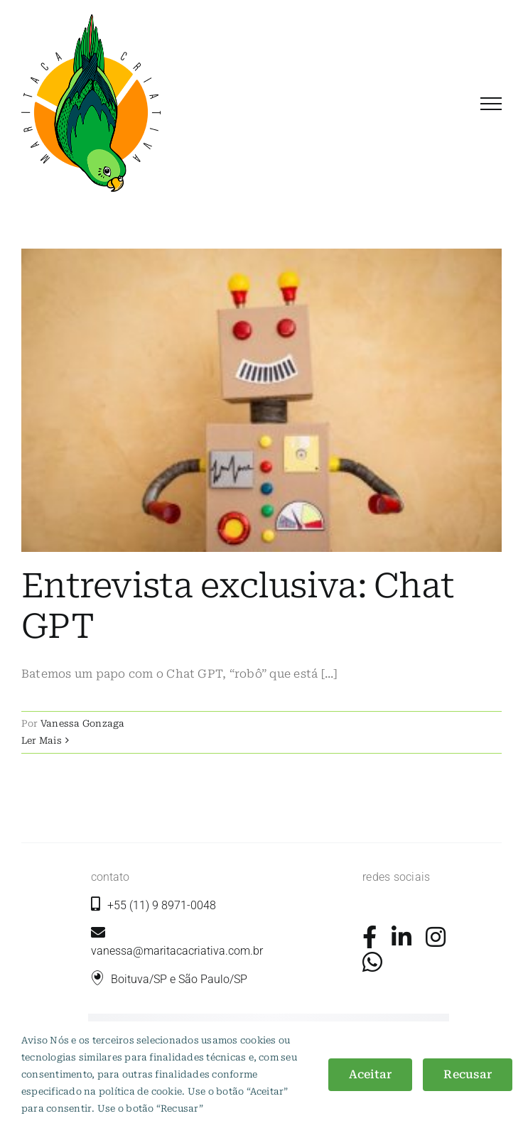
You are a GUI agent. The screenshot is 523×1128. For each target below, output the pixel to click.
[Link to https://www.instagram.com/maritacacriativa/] (436, 937)
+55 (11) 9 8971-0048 (161, 905)
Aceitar (370, 1074)
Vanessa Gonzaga (83, 723)
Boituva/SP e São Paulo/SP (179, 979)
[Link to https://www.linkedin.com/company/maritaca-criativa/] (401, 937)
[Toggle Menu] (491, 103)
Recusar (467, 1074)
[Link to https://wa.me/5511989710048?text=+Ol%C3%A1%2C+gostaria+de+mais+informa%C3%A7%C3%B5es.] (372, 961)
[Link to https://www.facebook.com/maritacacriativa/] (369, 937)
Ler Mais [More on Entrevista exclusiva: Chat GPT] (41, 740)
